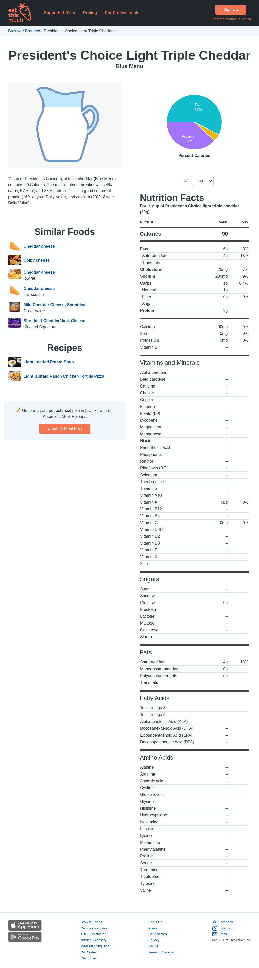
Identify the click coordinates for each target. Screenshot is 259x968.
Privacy (154, 940)
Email (219, 934)
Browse (14, 31)
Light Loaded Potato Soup (49, 362)
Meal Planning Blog (95, 946)
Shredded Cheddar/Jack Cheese (54, 321)
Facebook (222, 922)
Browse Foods (91, 922)
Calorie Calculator (94, 928)
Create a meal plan (65, 428)
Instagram (222, 928)
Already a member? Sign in (230, 19)
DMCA (153, 946)
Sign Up (231, 9)
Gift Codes (89, 952)
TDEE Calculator (93, 934)
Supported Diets (59, 13)
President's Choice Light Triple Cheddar (129, 55)
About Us (155, 922)
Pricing (90, 13)
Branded (32, 31)
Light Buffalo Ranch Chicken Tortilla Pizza (64, 376)
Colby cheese (37, 260)
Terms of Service (161, 952)
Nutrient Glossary (93, 940)
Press (152, 928)
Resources (89, 958)
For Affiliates (157, 934)
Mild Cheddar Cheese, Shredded (54, 305)
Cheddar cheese (39, 246)
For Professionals (122, 13)
